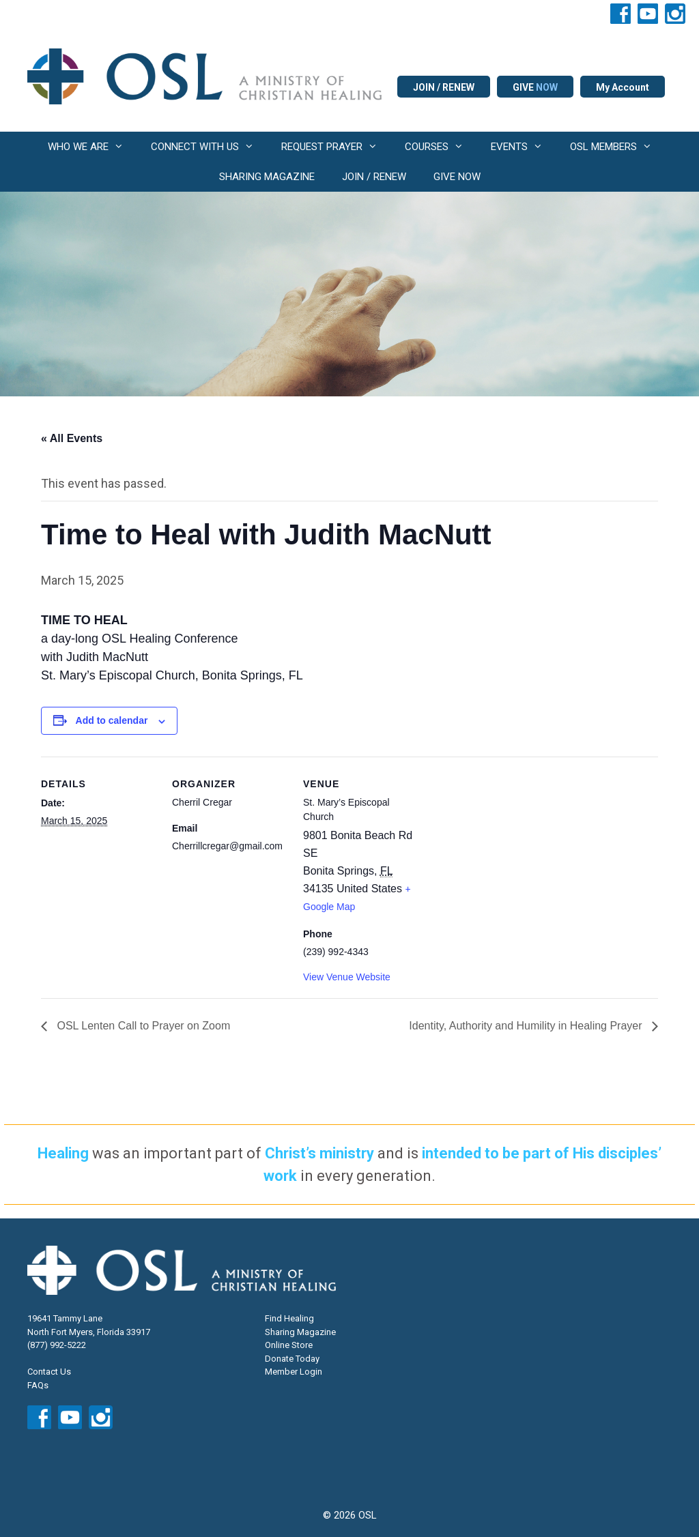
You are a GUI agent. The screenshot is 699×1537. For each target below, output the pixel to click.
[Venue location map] (506, 850)
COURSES (441, 147)
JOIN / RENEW (443, 87)
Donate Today (292, 1358)
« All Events (71, 438)
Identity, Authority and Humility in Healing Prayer (527, 1025)
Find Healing (289, 1318)
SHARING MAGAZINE (267, 177)
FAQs (37, 1385)
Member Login (293, 1371)
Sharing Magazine (300, 1332)
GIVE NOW (457, 177)
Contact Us (49, 1371)
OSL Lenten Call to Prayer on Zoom (142, 1025)
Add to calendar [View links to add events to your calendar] (112, 720)
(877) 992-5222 (56, 1345)
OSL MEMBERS (618, 147)
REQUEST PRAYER (336, 147)
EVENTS (523, 147)
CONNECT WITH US (209, 147)
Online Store (289, 1345)
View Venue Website (346, 976)
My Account (622, 87)
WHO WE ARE (92, 147)
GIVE (535, 87)
